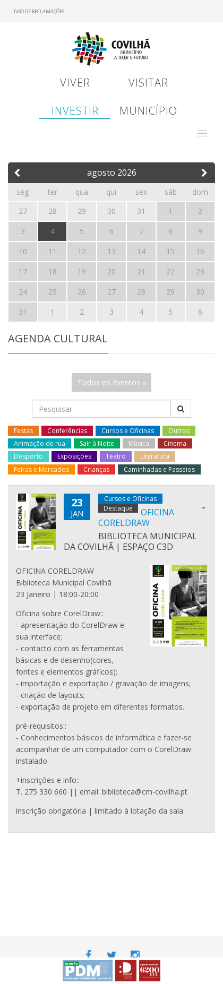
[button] (202, 133)
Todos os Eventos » (112, 382)
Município (148, 110)
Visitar (148, 82)
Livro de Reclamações (37, 11)
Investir (75, 110)
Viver (75, 82)
